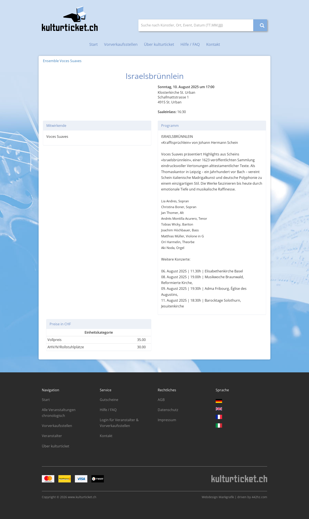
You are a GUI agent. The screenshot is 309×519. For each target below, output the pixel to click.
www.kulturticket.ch (82, 497)
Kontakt (213, 44)
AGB (161, 399)
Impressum (167, 420)
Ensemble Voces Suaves (62, 60)
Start (93, 44)
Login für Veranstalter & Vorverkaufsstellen (119, 423)
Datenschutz (168, 409)
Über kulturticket (159, 44)
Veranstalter (52, 435)
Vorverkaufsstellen (121, 44)
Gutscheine (109, 399)
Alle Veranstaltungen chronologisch (59, 412)
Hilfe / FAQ (190, 44)
